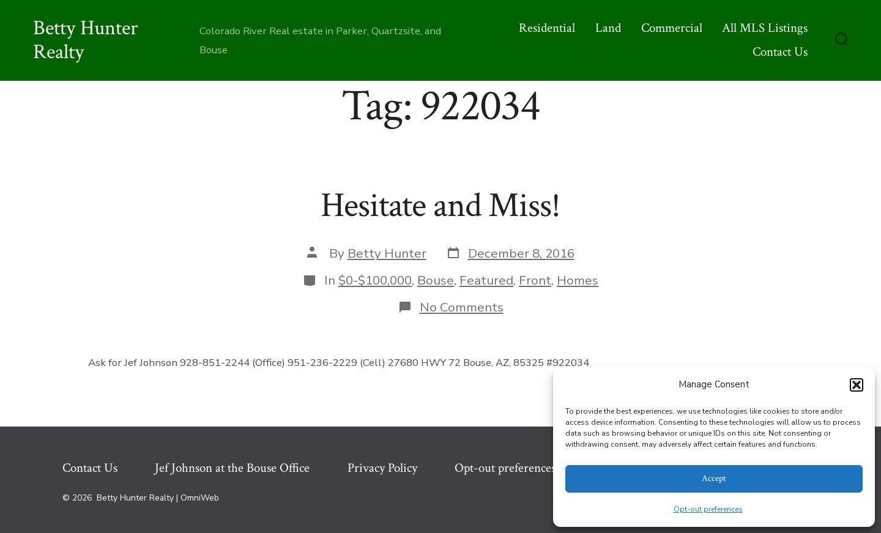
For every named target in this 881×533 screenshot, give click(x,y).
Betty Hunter (387, 253)
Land (608, 28)
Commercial (671, 28)
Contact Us (780, 51)
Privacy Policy (382, 468)
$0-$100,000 (375, 280)
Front (535, 280)
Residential (547, 28)
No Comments (462, 307)
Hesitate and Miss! (440, 205)
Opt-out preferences (708, 509)
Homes (577, 280)
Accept (714, 478)
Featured (486, 280)
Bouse (435, 280)
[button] (856, 385)
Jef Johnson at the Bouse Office (232, 468)
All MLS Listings (765, 28)
